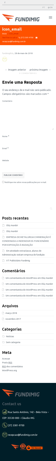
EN (50, 7)
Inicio (4, 34)
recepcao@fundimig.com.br (23, 434)
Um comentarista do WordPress (21, 278)
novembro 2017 (13, 319)
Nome (4, 136)
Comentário (7, 101)
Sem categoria (13, 342)
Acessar (6, 358)
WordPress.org (9, 370)
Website (5, 160)
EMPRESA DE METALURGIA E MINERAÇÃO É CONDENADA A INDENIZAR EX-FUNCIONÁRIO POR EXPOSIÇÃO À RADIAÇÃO (26, 241)
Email (4, 148)
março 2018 (11, 313)
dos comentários (12, 366)
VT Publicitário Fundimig (18, 260)
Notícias (10, 336)
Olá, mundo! (12, 225)
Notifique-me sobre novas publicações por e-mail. (25, 182)
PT (43, 7)
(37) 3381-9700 (16, 425)
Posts (7, 362)
